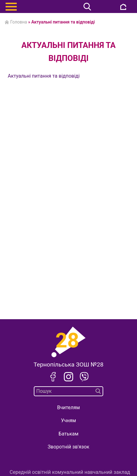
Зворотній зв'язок (68, 447)
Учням (68, 420)
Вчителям (68, 407)
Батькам (68, 434)
